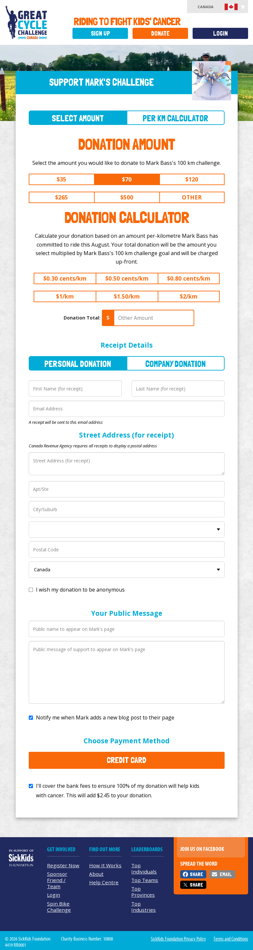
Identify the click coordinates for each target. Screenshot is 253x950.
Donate (160, 33)
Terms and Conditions (230, 939)
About (96, 874)
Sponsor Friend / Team (57, 880)
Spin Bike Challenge (59, 906)
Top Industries (143, 906)
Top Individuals (144, 868)
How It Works (105, 865)
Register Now (63, 865)
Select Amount (78, 118)
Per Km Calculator (175, 118)
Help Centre (104, 882)
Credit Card (126, 760)
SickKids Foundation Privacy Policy (178, 939)
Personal (77, 364)
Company (175, 364)
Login (220, 33)
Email (225, 874)
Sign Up (100, 33)
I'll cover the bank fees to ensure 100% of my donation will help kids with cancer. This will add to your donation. (117, 790)
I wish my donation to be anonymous (80, 589)
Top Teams (144, 880)
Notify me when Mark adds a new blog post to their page (105, 717)
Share (196, 874)
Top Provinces (143, 891)
